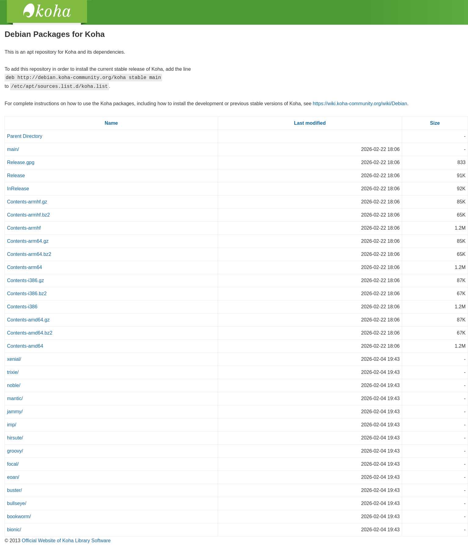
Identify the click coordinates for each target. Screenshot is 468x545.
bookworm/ (19, 516)
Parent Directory (24, 136)
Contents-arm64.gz (28, 241)
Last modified (310, 123)
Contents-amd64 (25, 346)
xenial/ (14, 359)
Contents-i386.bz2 (27, 293)
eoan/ (13, 477)
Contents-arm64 (24, 267)
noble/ (13, 385)
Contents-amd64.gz (28, 319)
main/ (13, 149)
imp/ (11, 424)
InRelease (18, 188)
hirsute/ (15, 437)
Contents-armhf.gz (27, 201)
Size (435, 123)
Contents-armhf (24, 228)
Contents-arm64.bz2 (29, 254)
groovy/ (15, 451)
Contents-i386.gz (25, 280)
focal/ (13, 464)
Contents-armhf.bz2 (28, 214)
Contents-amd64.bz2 (30, 332)
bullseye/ (16, 503)
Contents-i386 (22, 306)
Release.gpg (20, 162)
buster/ (14, 490)
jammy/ (15, 411)
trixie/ (13, 372)
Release (16, 175)
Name (111, 123)
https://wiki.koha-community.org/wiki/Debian (360, 103)
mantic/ (15, 398)
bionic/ (14, 529)
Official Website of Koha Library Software (65, 540)
